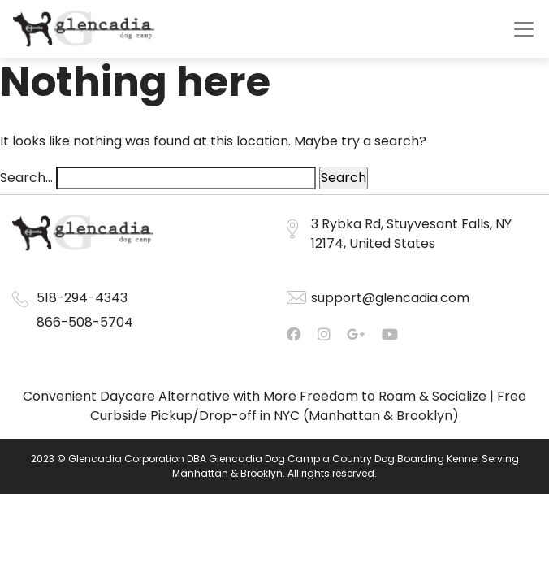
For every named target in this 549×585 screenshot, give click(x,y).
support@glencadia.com (390, 297)
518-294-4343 (82, 297)
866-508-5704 (85, 322)
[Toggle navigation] (524, 29)
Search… (26, 177)
